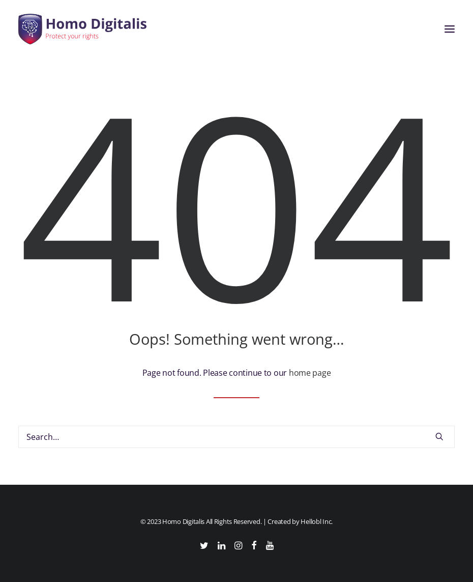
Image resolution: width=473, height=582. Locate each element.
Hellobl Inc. (317, 521)
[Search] (236, 437)
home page (310, 372)
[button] (449, 29)
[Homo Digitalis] (82, 29)
